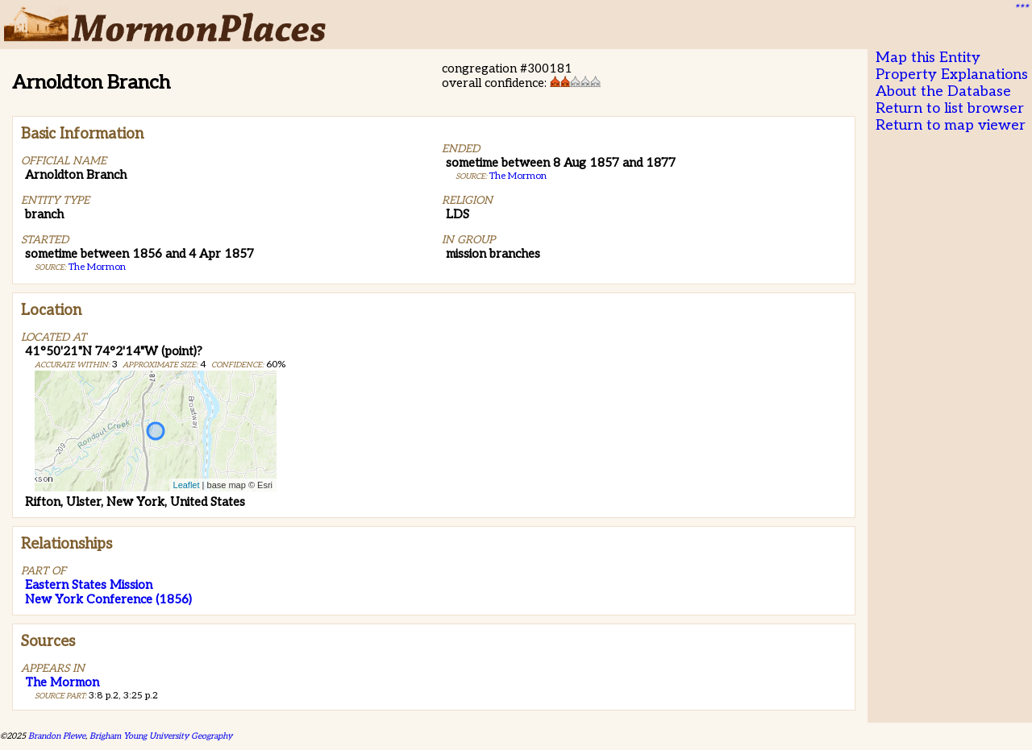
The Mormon (97, 267)
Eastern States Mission (88, 585)
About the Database (943, 91)
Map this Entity (928, 57)
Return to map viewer (951, 125)
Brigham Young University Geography (160, 736)
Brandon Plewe (56, 736)
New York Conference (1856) (108, 599)
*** (1020, 9)
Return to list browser (950, 108)
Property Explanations (952, 74)
